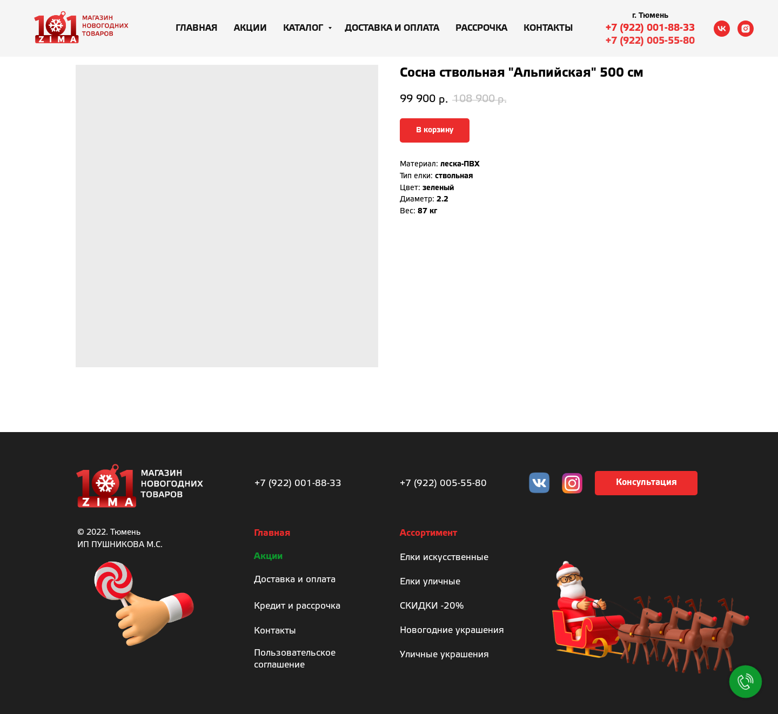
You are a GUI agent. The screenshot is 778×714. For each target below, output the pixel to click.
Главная (197, 28)
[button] (646, 483)
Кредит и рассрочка (297, 606)
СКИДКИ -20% (432, 606)
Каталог (304, 28)
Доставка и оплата (392, 28)
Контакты (548, 28)
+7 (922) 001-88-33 (650, 28)
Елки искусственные (444, 558)
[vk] (722, 29)
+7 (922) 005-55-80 (650, 41)
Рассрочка (481, 28)
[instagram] (745, 29)
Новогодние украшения (452, 631)
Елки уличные (430, 582)
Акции (250, 28)
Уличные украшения (444, 655)
